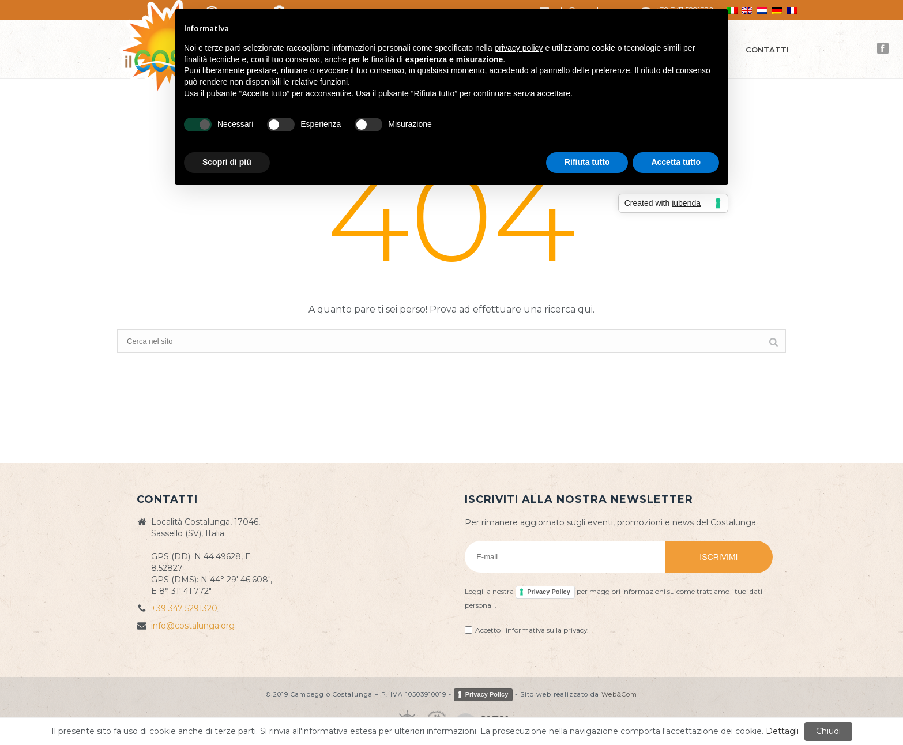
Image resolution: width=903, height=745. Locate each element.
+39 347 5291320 (184, 608)
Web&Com (619, 694)
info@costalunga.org (193, 625)
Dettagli (782, 731)
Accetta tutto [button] (676, 162)
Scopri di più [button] (226, 162)
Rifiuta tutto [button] (587, 162)
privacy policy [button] (519, 47)
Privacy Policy (548, 591)
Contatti (767, 49)
